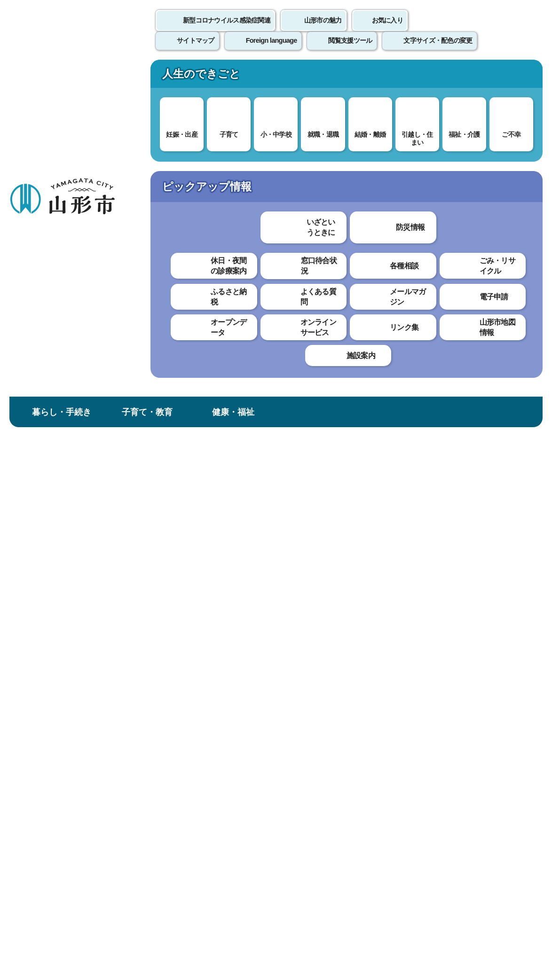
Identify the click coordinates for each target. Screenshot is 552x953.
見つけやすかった (172, 516)
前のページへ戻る (442, 706)
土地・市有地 (233, 159)
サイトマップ (384, 734)
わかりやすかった (172, 483)
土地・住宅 (186, 159)
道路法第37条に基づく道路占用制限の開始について (60, 380)
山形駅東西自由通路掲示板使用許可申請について (60, 487)
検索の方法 (443, 123)
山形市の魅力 (323, 30)
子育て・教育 (147, 77)
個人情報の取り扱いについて (174, 734)
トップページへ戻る (520, 706)
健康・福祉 (233, 77)
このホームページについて (52, 734)
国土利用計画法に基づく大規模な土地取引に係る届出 (60, 259)
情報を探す (115, 123)
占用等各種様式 (47, 548)
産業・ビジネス (404, 77)
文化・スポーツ (318, 77)
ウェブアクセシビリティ (292, 734)
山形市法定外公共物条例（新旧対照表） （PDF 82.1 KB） (241, 356)
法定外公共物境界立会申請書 (60, 348)
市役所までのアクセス (113, 875)
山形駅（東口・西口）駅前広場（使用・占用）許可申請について (60, 455)
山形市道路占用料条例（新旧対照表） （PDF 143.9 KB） (239, 340)
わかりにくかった (249, 483)
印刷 (432, 271)
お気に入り (387, 30)
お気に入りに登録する (502, 180)
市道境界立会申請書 (53, 324)
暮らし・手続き (61, 77)
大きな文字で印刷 (500, 271)
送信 (331, 537)
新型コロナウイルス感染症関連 (226, 30)
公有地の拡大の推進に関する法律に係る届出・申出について (60, 296)
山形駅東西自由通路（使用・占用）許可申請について (60, 520)
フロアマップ (33, 875)
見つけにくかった (249, 516)
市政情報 (490, 77)
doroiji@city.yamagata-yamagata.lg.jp (204, 663)
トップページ (81, 159)
